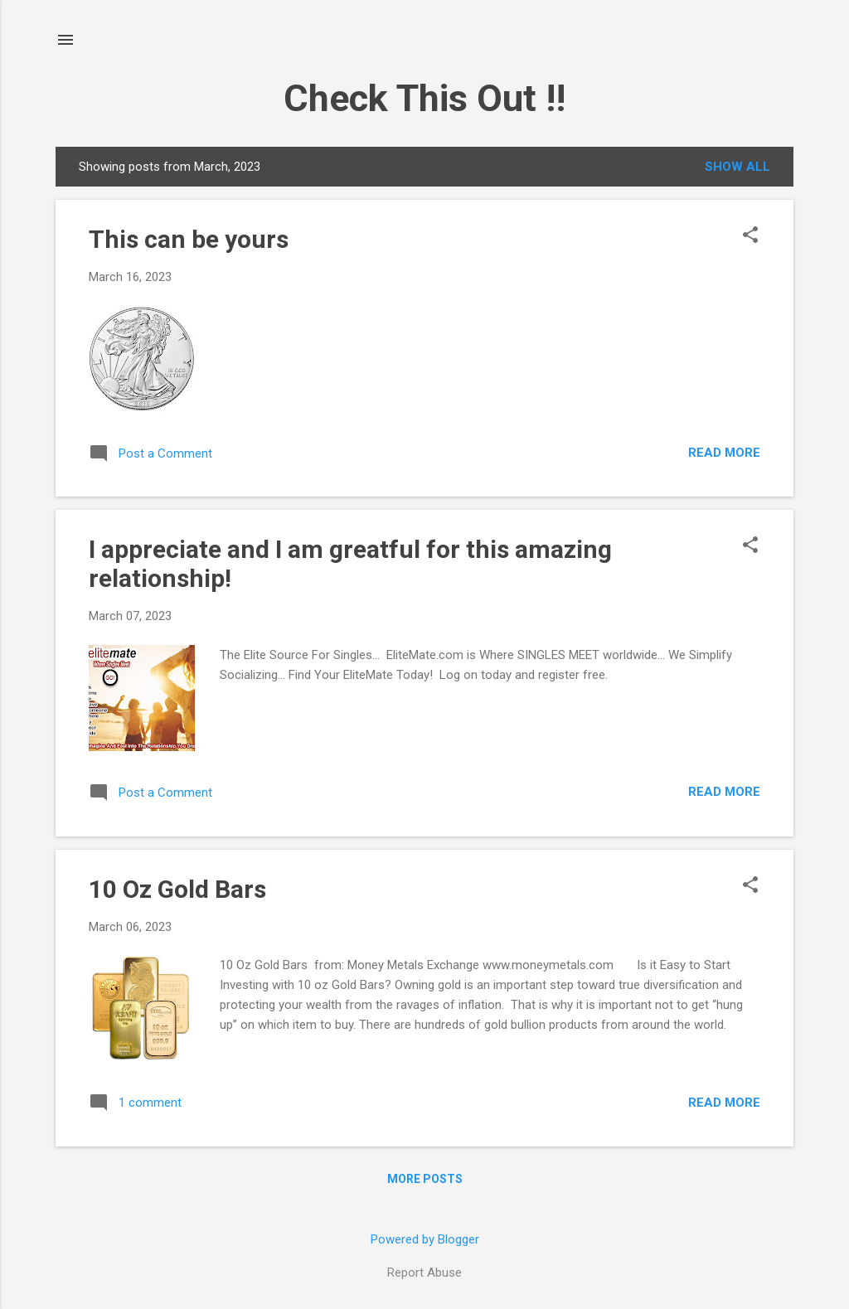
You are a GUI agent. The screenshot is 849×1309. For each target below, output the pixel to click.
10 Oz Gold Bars (177, 889)
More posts (425, 1178)
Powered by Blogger (425, 1239)
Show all (737, 166)
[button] (750, 236)
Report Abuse (424, 1272)
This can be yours (189, 239)
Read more (724, 452)
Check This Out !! (424, 98)
